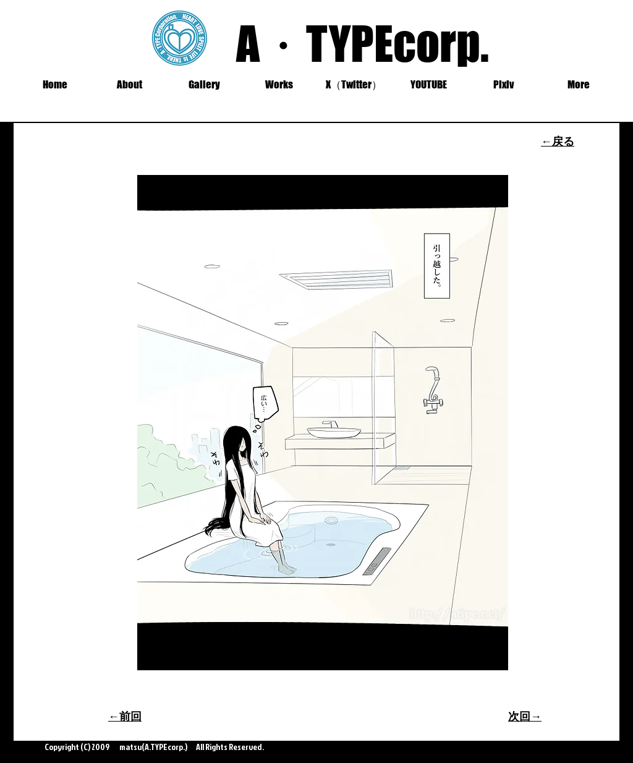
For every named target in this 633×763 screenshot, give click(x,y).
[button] (204, 84)
